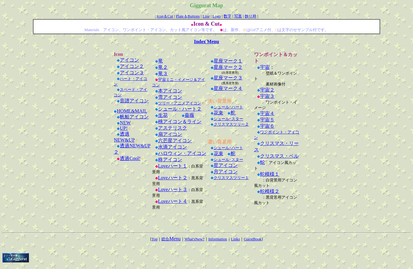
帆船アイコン (134, 116)
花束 (218, 112)
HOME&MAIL (132, 111)
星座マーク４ (228, 88)
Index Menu (206, 41)
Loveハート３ (172, 189)
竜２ (163, 67)
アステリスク (172, 127)
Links (235, 239)
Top (154, 239)
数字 (227, 16)
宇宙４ (267, 113)
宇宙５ (267, 119)
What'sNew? (195, 239)
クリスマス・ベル (279, 156)
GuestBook (253, 239)
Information (217, 239)
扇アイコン (170, 134)
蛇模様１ (269, 174)
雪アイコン (170, 97)
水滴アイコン (172, 146)
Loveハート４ (172, 201)
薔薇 (189, 115)
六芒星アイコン (175, 140)
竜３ (163, 73)
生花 (163, 115)
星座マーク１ (228, 60)
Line (206, 16)
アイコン (129, 59)
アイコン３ (132, 72)
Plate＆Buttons (188, 16)
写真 (238, 16)
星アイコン (226, 165)
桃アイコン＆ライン (180, 121)
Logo (216, 16)
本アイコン (170, 90)
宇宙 (265, 67)
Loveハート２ (172, 177)
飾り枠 (250, 16)
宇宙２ (267, 89)
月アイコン (226, 171)
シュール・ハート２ (180, 108)
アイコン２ (132, 66)
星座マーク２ (228, 67)
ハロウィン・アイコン (182, 153)
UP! (124, 128)
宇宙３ (267, 96)
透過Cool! (130, 158)
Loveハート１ (172, 165)
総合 (170, 239)
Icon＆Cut (165, 16)
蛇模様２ (269, 191)
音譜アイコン (134, 100)
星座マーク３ (228, 77)
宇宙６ (267, 126)
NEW (125, 122)
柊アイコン (170, 159)
